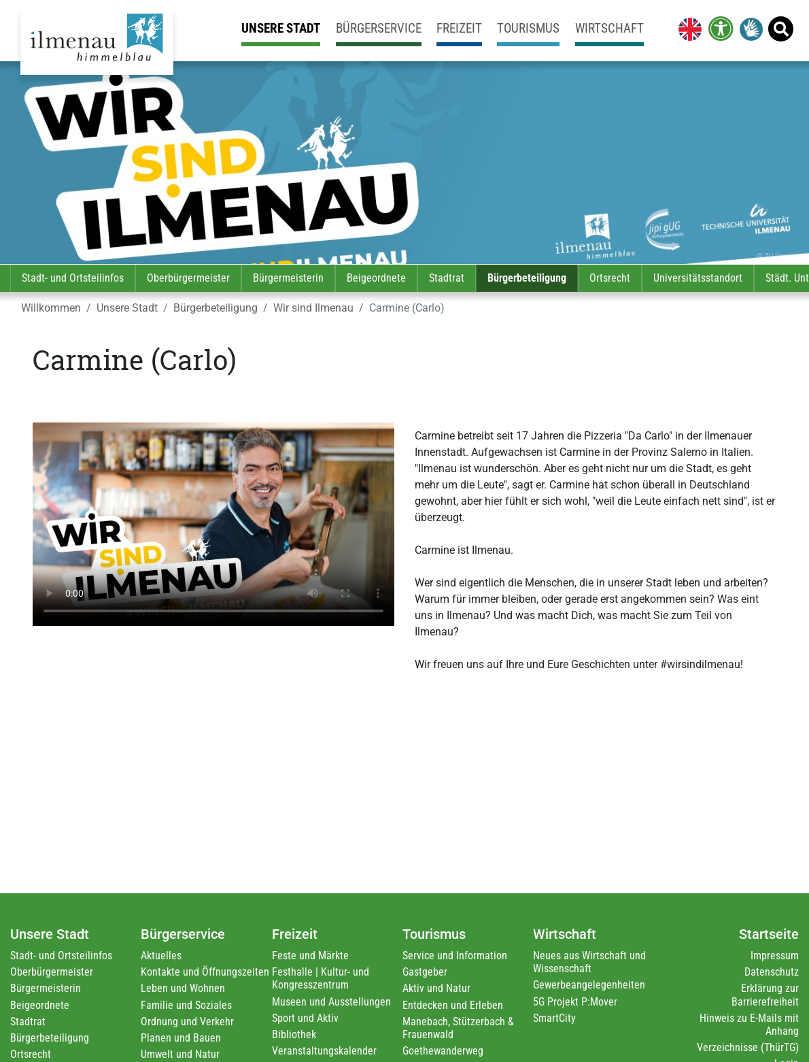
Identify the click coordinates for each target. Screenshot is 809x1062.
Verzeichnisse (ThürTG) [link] (748, 1047)
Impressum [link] (775, 955)
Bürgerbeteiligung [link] (526, 277)
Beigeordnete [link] (376, 277)
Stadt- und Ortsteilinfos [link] (73, 277)
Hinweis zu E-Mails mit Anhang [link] (749, 1025)
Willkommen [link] (51, 307)
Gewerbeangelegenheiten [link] (589, 984)
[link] (687, 28)
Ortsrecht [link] (609, 277)
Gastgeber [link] (424, 971)
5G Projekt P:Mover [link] (575, 1001)
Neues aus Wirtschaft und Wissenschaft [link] (589, 962)
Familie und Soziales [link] (186, 1005)
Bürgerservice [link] (378, 28)
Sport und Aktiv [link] (305, 1018)
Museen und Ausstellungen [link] (331, 1001)
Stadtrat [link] (446, 277)
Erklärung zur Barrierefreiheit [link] (765, 995)
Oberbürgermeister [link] (188, 277)
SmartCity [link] (554, 1018)
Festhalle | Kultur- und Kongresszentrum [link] (320, 978)
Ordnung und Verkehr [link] (187, 1021)
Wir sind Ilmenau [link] (313, 307)
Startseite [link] (769, 934)
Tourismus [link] (528, 28)
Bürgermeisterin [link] (288, 277)
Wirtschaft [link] (609, 28)
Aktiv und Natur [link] (436, 988)
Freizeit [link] (459, 28)
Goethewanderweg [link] (442, 1050)
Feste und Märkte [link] (310, 955)
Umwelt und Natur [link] (180, 1054)
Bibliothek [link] (294, 1034)
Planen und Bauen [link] (181, 1037)
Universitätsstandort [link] (697, 277)
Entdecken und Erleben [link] (452, 1005)
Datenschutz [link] (771, 971)
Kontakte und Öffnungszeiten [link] (205, 971)
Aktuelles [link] (161, 955)
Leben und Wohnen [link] (183, 988)
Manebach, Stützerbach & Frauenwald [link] (458, 1028)
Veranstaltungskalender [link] (324, 1050)
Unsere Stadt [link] (280, 28)
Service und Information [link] (454, 955)
